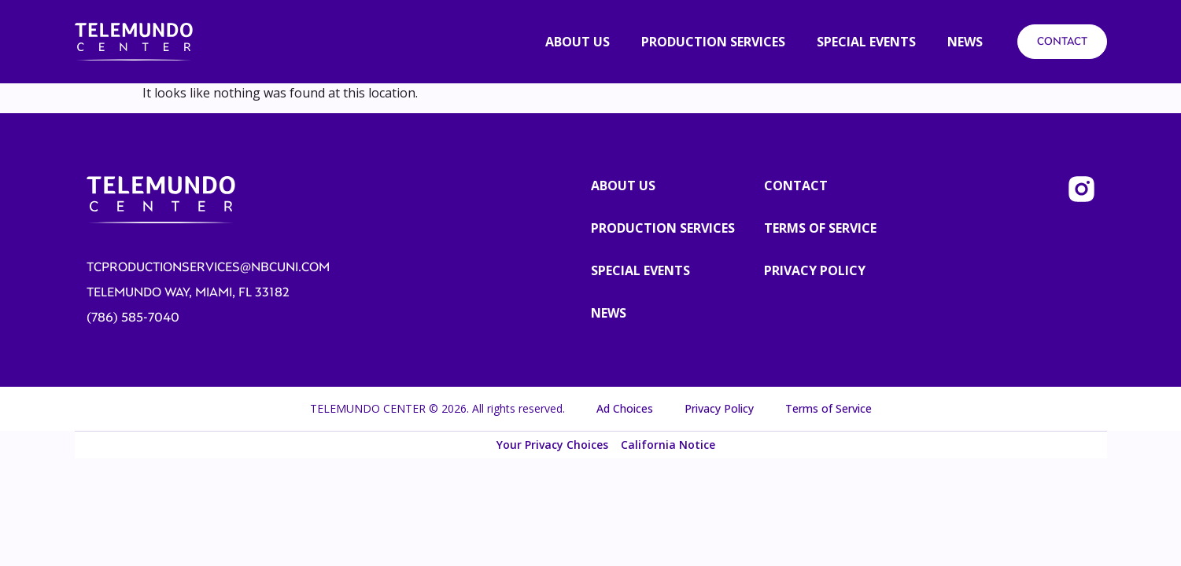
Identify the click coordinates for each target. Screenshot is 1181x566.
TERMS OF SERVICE (820, 228)
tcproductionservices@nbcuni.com (208, 267)
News (965, 41)
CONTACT (1062, 41)
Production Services (663, 228)
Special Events (640, 270)
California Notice (668, 444)
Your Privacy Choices (552, 444)
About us (577, 41)
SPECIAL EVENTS (866, 41)
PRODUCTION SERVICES (713, 41)
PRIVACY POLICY (814, 270)
